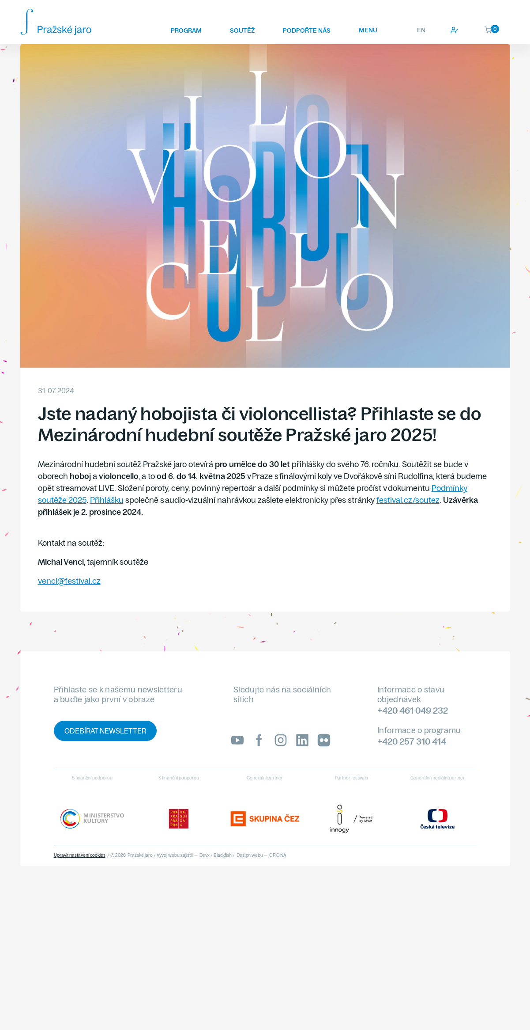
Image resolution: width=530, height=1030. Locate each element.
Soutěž (242, 30)
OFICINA (277, 855)
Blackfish (223, 855)
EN (421, 30)
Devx (204, 855)
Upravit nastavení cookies (79, 855)
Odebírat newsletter (105, 730)
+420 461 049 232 (412, 710)
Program (186, 30)
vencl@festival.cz (69, 581)
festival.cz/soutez (408, 500)
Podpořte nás (307, 30)
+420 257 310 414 (411, 741)
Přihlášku (107, 500)
